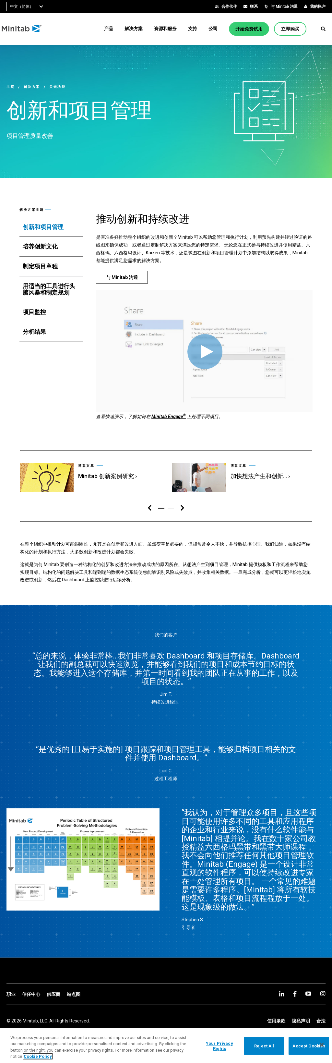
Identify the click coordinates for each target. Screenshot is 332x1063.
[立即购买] (290, 29)
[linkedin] (281, 994)
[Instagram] (323, 993)
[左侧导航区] (149, 508)
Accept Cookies (308, 1046)
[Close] (321, 1045)
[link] (89, 474)
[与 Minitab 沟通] (122, 277)
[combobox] (26, 6)
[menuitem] (108, 28)
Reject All (264, 1046)
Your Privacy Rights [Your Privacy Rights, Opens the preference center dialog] (219, 1046)
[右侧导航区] (182, 508)
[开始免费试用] (249, 29)
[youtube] (308, 993)
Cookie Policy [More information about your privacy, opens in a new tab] (38, 1056)
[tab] (51, 227)
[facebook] (295, 994)
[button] (323, 29)
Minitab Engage (168, 416)
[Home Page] (26, 29)
